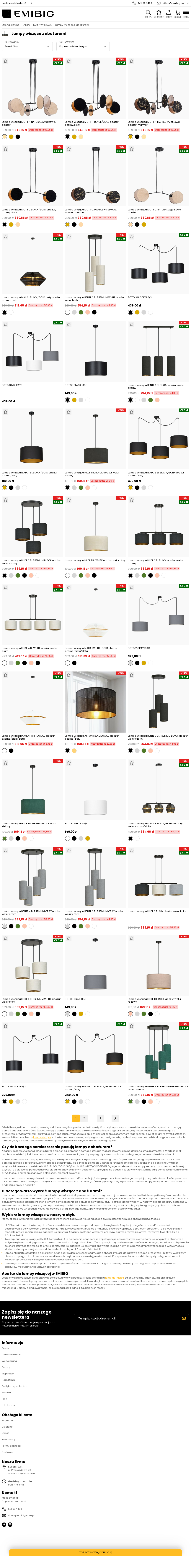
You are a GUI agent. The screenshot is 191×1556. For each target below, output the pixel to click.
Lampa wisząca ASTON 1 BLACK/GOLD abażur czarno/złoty (92, 737)
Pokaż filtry (11, 46)
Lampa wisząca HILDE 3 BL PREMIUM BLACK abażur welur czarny (31, 562)
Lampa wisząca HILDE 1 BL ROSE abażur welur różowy (154, 1000)
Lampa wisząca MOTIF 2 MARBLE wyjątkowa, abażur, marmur (91, 211)
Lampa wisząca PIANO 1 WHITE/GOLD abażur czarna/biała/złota (28, 737)
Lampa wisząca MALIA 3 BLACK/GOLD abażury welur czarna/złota (155, 825)
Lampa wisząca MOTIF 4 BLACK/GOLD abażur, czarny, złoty (92, 123)
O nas (5, 1348)
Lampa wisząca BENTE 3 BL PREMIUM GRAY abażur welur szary (94, 913)
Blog (4, 1399)
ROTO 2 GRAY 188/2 (139, 648)
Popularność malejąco (73, 46)
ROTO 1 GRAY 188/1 (75, 999)
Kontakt (6, 1392)
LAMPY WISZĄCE (42, 25)
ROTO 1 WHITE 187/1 (76, 823)
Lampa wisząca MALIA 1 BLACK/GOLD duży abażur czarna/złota (31, 299)
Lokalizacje (8, 1405)
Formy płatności (11, 1446)
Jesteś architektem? (14, 3)
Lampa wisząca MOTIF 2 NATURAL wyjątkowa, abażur (155, 211)
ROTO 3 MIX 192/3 (12, 385)
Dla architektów (11, 1354)
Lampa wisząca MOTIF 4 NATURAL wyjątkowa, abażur (29, 123)
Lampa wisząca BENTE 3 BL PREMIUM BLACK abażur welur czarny (158, 737)
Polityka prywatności (14, 1386)
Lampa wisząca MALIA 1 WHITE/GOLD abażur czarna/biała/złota (91, 649)
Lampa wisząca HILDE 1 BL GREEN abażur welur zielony (29, 825)
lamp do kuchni (114, 1277)
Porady (6, 1367)
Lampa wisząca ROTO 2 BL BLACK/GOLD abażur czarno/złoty (93, 1088)
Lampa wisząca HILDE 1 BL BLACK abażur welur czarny (92, 474)
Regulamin (8, 1380)
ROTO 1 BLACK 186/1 (76, 385)
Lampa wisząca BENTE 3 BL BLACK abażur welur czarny (156, 386)
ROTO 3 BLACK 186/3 (140, 297)
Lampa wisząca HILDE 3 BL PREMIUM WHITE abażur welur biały (31, 1000)
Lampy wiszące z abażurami (72, 25)
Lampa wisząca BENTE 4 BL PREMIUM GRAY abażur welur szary (31, 913)
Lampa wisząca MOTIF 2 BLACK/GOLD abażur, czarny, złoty (29, 211)
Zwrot (5, 1433)
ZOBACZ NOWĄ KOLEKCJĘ (95, 1552)
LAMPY (26, 25)
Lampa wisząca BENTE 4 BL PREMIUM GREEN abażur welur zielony (158, 1088)
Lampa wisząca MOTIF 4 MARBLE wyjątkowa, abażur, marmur (154, 123)
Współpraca (9, 1361)
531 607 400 (145, 3)
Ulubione (7, 1426)
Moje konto (8, 1420)
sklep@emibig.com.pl (176, 3)
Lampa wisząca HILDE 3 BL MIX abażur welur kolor (157, 911)
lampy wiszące (42, 1137)
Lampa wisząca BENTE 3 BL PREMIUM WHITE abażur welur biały (95, 299)
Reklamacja (9, 1439)
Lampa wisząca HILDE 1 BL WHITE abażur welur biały (95, 560)
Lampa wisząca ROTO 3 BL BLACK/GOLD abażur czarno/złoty (156, 474)
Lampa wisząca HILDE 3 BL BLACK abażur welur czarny (155, 562)
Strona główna (10, 25)
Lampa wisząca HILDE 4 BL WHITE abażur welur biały (29, 649)
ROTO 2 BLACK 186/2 (14, 1086)
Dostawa (7, 1452)
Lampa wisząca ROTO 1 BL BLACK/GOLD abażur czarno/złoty (29, 474)
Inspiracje (8, 1373)
